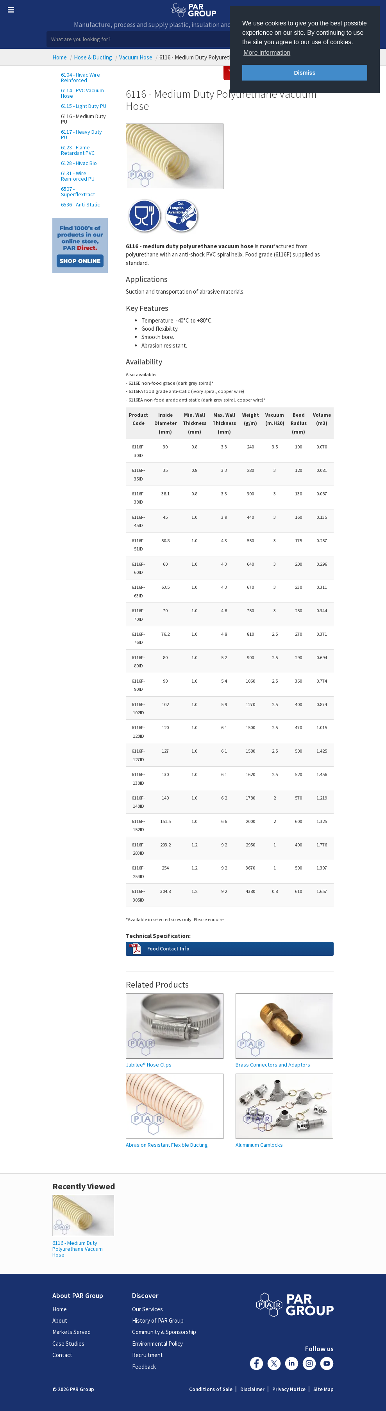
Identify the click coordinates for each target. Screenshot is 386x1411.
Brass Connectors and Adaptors (273, 1065)
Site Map (323, 1389)
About (59, 1320)
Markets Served (71, 1332)
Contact (62, 1355)
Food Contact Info (168, 948)
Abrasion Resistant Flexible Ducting (167, 1145)
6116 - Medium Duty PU (83, 119)
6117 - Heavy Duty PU (81, 134)
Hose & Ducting (93, 57)
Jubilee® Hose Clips (149, 1065)
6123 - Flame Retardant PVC (78, 150)
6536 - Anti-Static (80, 204)
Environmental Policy (157, 1343)
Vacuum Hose (135, 57)
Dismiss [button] (304, 73)
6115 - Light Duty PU (83, 105)
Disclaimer (252, 1389)
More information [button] (266, 52)
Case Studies (68, 1343)
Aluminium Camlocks (259, 1145)
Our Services (147, 1309)
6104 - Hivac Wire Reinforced (80, 77)
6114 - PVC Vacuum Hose (82, 93)
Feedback (144, 1366)
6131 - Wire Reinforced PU (78, 176)
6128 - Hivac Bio (79, 163)
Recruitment (147, 1355)
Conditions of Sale (210, 1389)
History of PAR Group (158, 1320)
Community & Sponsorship (164, 1332)
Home (59, 57)
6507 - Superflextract (78, 191)
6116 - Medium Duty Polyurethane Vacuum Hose (77, 1249)
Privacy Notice (289, 1389)
